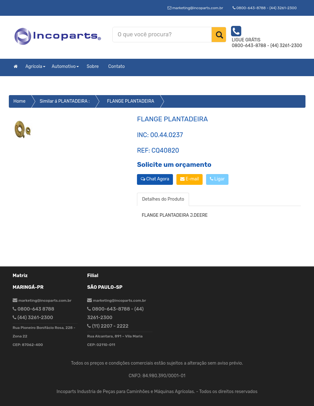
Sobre (93, 66)
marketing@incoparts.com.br (195, 8)
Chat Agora (155, 179)
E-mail (189, 179)
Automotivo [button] (65, 66)
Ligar (217, 179)
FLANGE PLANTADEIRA (130, 101)
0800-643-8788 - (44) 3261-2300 (265, 8)
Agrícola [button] (35, 66)
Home (20, 101)
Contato (116, 66)
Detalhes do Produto (163, 199)
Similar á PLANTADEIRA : (65, 101)
